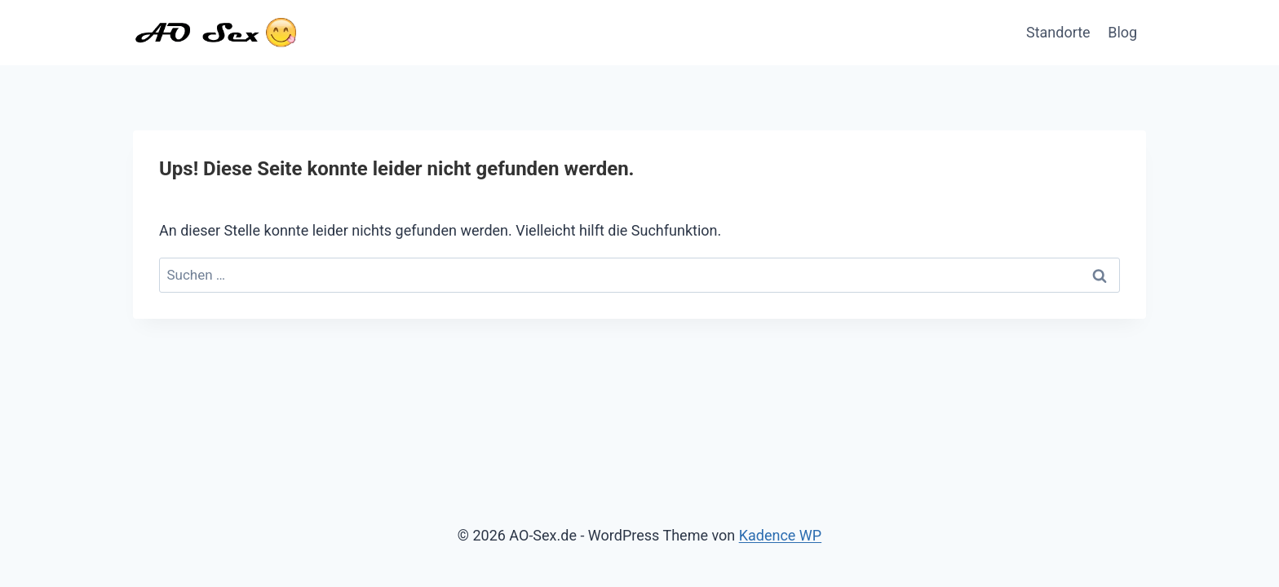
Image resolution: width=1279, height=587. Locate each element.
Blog (1122, 32)
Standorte (1058, 32)
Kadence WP (780, 535)
